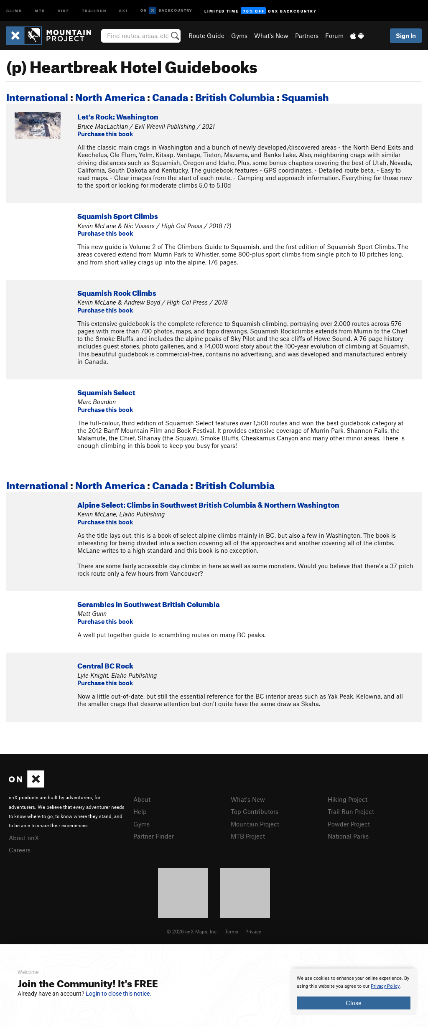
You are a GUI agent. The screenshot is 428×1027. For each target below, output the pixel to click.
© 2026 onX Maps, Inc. (192, 931)
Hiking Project (347, 799)
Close (354, 1003)
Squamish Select (106, 391)
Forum (334, 35)
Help (140, 811)
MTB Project (248, 836)
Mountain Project (255, 824)
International (37, 96)
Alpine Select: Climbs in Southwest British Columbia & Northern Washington (208, 503)
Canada (170, 96)
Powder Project (349, 824)
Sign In (406, 35)
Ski (123, 10)
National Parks (348, 836)
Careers (20, 850)
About (141, 799)
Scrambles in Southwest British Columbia (148, 603)
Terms (231, 931)
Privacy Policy (385, 986)
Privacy (253, 931)
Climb (14, 10)
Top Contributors (254, 811)
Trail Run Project (351, 811)
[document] (353, 991)
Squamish (305, 96)
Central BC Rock (105, 664)
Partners (306, 35)
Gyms (239, 35)
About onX (24, 837)
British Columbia (235, 96)
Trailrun (94, 10)
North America (110, 96)
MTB (40, 10)
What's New (271, 35)
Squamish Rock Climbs (116, 291)
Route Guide (206, 35)
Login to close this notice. (118, 993)
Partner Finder (153, 836)
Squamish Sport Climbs (117, 215)
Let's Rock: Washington (117, 115)
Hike (63, 10)
